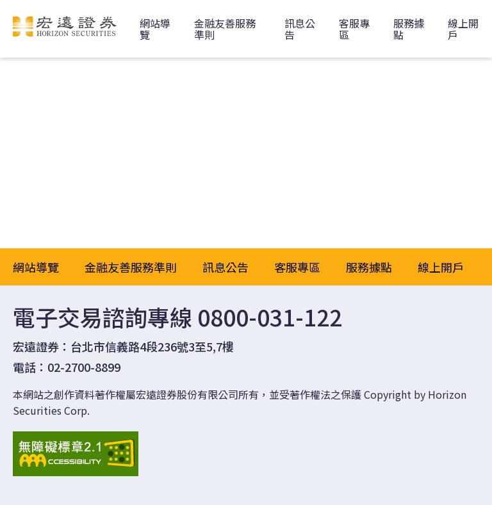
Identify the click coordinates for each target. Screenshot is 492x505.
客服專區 (354, 28)
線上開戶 (441, 267)
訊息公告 (299, 28)
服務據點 (408, 28)
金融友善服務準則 (225, 28)
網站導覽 (155, 28)
